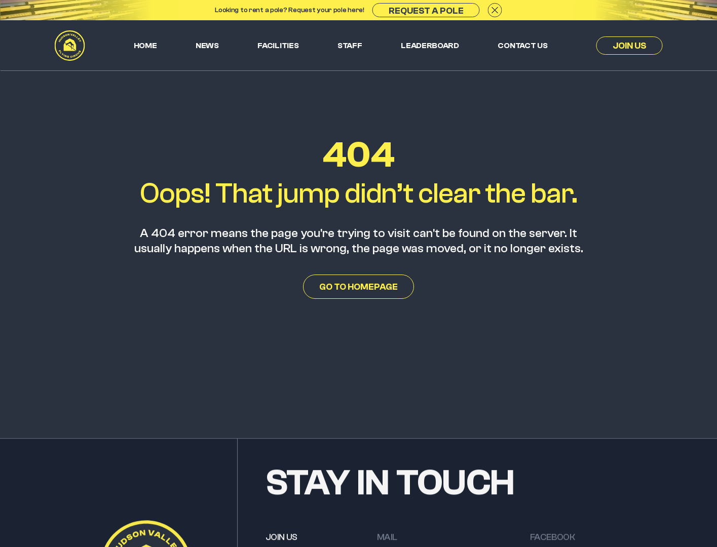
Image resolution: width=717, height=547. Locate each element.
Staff (349, 45)
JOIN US (281, 540)
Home (145, 45)
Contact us (522, 45)
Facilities (277, 45)
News (207, 45)
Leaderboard (430, 45)
